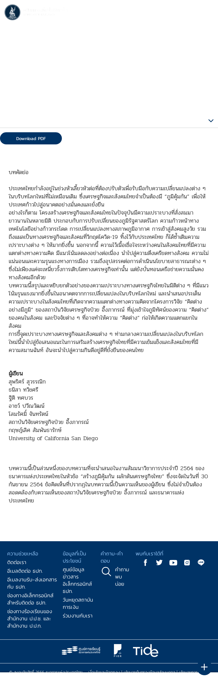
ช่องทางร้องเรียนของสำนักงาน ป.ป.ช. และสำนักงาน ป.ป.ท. (29, 618)
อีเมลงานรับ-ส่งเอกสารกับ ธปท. (32, 583)
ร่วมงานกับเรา (78, 615)
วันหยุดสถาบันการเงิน (78, 603)
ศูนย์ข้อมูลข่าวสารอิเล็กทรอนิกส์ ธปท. (77, 580)
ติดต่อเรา (16, 562)
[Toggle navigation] (208, 13)
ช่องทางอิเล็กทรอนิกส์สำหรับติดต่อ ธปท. (30, 598)
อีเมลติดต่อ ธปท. (25, 571)
